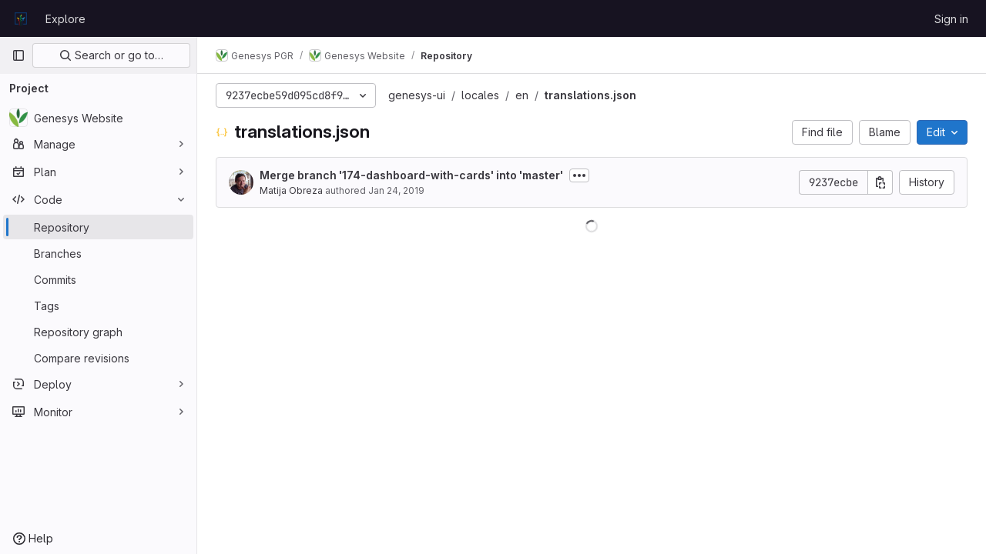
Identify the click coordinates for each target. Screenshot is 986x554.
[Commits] (98, 279)
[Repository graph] (98, 331)
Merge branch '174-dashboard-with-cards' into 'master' (411, 175)
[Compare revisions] (98, 357)
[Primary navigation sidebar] (18, 55)
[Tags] (98, 305)
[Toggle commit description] (579, 175)
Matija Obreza (291, 190)
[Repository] (98, 227)
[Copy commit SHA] (880, 182)
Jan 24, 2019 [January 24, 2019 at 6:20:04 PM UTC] (396, 190)
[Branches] (98, 253)
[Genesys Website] (98, 117)
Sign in (951, 18)
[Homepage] (20, 18)
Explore (65, 18)
